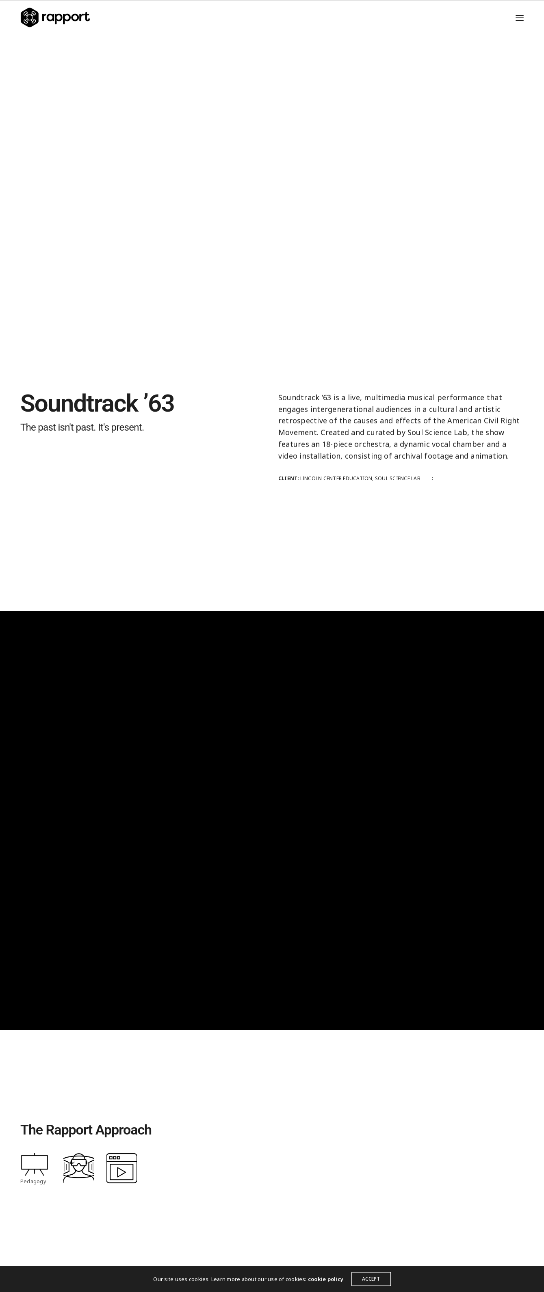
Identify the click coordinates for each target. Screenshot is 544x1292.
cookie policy (325, 1279)
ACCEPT (371, 1278)
